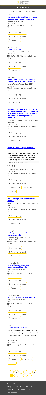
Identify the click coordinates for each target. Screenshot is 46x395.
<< (11, 372)
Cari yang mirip (15, 32)
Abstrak (12, 191)
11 (29, 376)
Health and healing (14, 49)
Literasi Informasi (12, 392)
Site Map (23, 389)
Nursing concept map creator (18, 327)
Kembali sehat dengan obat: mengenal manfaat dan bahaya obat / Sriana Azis (21, 80)
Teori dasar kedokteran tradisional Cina (21, 297)
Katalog (17, 389)
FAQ (29, 389)
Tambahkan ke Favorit (17, 36)
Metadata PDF (14, 40)
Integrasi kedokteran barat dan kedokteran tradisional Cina (18, 266)
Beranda (10, 389)
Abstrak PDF (27, 188)
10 (25, 376)
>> (34, 376)
